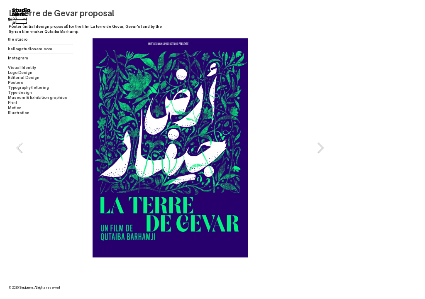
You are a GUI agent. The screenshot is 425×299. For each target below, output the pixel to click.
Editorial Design (23, 77)
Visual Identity (22, 67)
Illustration (18, 112)
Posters (15, 82)
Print (12, 102)
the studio (17, 39)
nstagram (18, 58)
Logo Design (20, 72)
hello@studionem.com (30, 49)
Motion (15, 107)
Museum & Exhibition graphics (37, 97)
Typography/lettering (28, 87)
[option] (170, 147)
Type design (20, 92)
